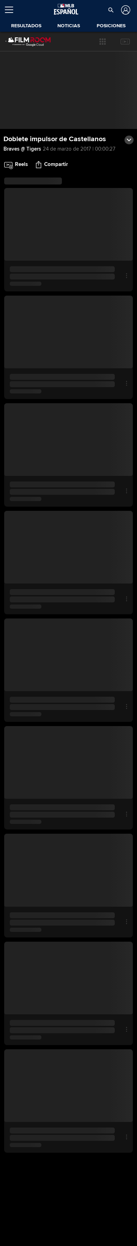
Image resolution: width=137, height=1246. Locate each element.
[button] (102, 41)
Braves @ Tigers (22, 149)
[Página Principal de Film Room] (22, 41)
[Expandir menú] (12, 10)
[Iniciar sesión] (124, 10)
